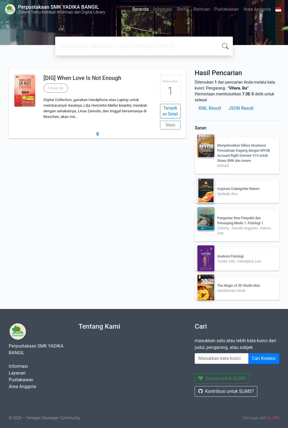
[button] (97, 133)
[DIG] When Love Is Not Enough (83, 78)
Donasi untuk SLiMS (222, 378)
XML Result (209, 108)
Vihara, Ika (55, 88)
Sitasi (170, 125)
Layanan (17, 373)
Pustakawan (226, 9)
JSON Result (240, 108)
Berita (183, 9)
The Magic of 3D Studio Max (238, 286)
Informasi (162, 9)
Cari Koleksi (264, 358)
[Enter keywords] (222, 358)
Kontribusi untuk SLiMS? (226, 391)
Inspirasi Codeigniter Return (238, 189)
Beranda (140, 9)
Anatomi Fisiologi (230, 256)
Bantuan (201, 9)
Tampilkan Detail (170, 111)
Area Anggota (257, 9)
